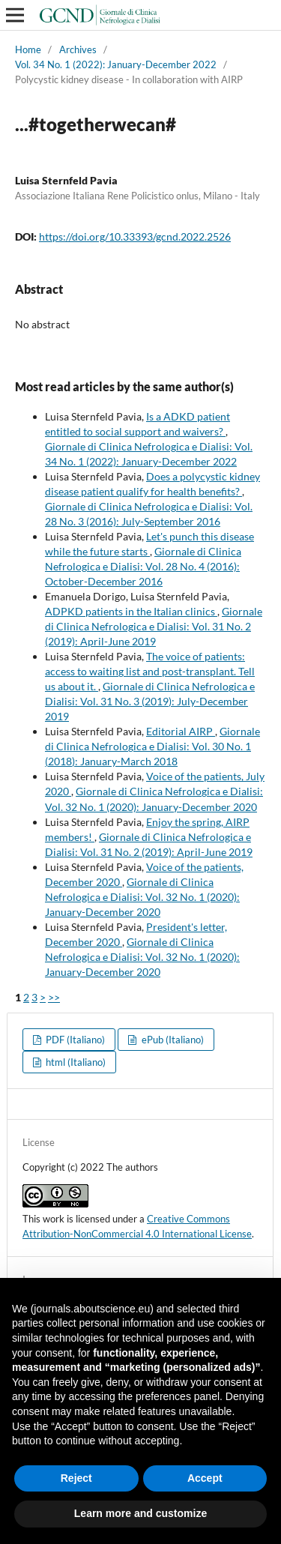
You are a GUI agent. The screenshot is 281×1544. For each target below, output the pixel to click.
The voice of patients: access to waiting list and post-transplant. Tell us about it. (150, 671)
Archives (78, 49)
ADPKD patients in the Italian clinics (131, 611)
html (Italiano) (74, 1062)
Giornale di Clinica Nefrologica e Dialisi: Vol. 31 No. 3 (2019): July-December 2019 (150, 701)
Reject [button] (76, 1478)
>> (54, 997)
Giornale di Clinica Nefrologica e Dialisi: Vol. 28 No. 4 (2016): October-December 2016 (143, 566)
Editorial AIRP (180, 731)
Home (28, 49)
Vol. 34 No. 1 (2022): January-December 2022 (116, 64)
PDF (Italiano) (74, 1040)
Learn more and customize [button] (140, 1513)
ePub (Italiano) (171, 1040)
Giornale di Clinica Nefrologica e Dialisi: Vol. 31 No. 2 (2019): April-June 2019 (153, 626)
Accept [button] (205, 1478)
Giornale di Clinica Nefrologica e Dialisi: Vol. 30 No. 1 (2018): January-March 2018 (152, 746)
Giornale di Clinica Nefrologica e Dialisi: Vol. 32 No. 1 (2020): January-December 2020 (142, 896)
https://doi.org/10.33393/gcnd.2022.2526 (135, 236)
